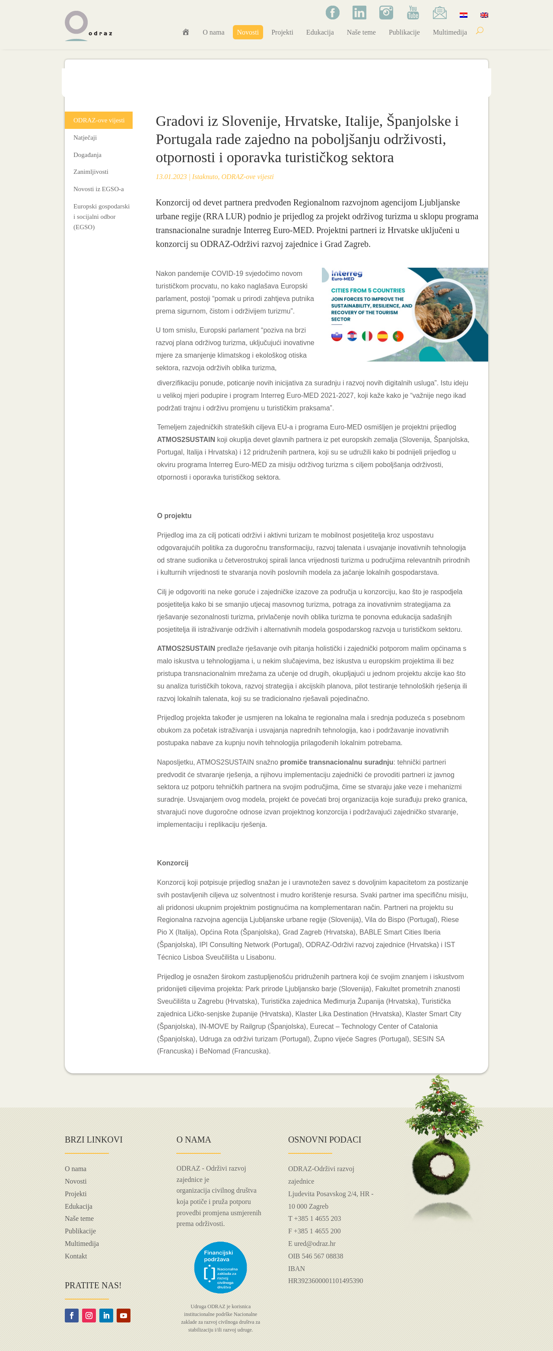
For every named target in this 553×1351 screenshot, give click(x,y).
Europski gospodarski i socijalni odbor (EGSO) (101, 217)
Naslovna (83, 86)
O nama (213, 32)
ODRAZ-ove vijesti (156, 86)
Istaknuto (205, 176)
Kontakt (76, 1256)
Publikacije (404, 32)
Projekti (282, 32)
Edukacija (320, 32)
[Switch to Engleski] (484, 14)
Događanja (87, 154)
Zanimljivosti (90, 171)
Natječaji (85, 137)
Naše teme (361, 32)
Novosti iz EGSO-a (98, 189)
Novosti (248, 32)
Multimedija (450, 32)
